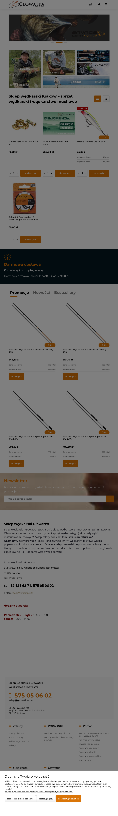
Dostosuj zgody (46, 799)
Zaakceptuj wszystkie (68, 799)
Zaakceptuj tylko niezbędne (20, 799)
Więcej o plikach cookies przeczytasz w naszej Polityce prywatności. (39, 791)
